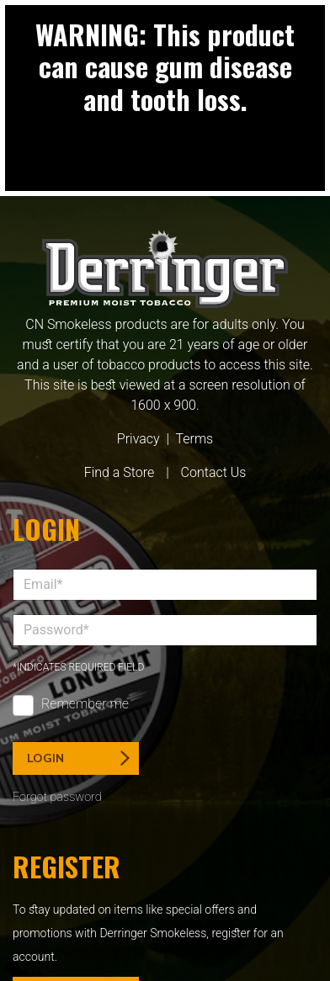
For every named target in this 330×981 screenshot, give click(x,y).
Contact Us (214, 472)
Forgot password (57, 797)
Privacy (138, 439)
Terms (194, 439)
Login (78, 758)
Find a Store (119, 472)
